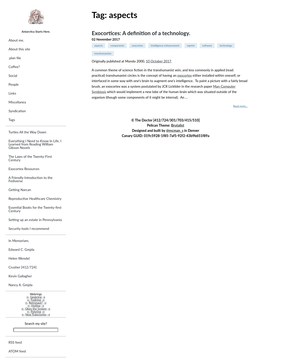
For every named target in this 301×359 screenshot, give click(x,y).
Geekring (36, 297)
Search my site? (36, 324)
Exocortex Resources (23, 169)
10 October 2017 (158, 61)
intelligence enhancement (165, 45)
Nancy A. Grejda (20, 285)
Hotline (36, 305)
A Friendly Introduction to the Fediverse (30, 179)
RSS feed (15, 342)
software (207, 45)
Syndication (17, 111)
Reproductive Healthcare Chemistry (34, 199)
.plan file (14, 58)
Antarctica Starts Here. (36, 31)
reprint (190, 45)
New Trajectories (35, 314)
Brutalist (177, 125)
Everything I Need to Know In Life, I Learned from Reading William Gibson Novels (34, 144)
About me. (16, 40)
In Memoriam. (18, 241)
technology (226, 45)
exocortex (137, 45)
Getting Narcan (19, 190)
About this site (19, 49)
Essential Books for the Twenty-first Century (34, 209)
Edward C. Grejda (21, 250)
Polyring (36, 311)
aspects (98, 45)
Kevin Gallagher (20, 276)
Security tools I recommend (28, 229)
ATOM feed (17, 351)
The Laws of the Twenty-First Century (30, 158)
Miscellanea (17, 102)
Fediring (36, 300)
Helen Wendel (19, 258)
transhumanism (102, 53)
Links (12, 93)
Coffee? (14, 67)
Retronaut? (36, 302)
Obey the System (36, 308)
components (117, 45)
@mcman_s (174, 130)
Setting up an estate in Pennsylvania (35, 220)
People (13, 84)
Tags (11, 120)
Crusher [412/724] (22, 267)
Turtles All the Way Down (27, 132)
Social (12, 76)
